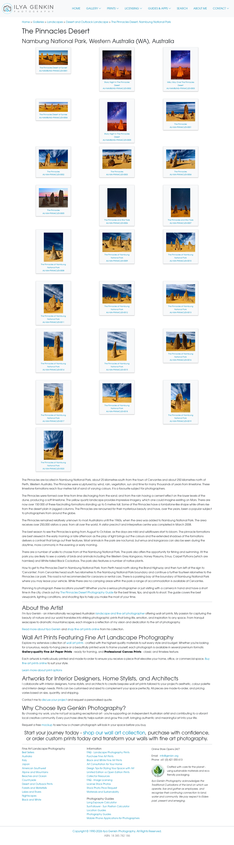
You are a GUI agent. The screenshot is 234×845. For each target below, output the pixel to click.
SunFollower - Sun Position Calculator (108, 806)
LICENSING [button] (133, 8)
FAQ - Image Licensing (99, 780)
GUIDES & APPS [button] (159, 8)
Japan (26, 764)
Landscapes (55, 22)
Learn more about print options (42, 670)
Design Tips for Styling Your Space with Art (110, 768)
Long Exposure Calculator (102, 802)
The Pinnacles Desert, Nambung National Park (141, 22)
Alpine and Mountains (35, 772)
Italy (24, 760)
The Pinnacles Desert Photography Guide (87, 592)
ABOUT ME (200, 8)
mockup (47, 725)
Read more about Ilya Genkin (41, 629)
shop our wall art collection (114, 733)
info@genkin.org (169, 755)
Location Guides (96, 810)
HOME (76, 8)
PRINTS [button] (113, 8)
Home (26, 22)
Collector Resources (98, 776)
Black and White (31, 799)
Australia (27, 756)
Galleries (38, 22)
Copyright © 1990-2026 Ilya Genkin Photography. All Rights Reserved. (117, 831)
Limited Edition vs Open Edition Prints (108, 772)
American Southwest (34, 768)
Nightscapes (29, 795)
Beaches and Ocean (34, 776)
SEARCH (182, 8)
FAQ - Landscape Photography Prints (108, 752)
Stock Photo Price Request (102, 787)
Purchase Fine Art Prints (100, 756)
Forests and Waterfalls (34, 787)
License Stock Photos (99, 783)
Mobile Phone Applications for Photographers (113, 818)
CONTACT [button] (221, 8)
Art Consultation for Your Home (104, 764)
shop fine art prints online (83, 629)
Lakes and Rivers (31, 791)
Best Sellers (28, 752)
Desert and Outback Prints (37, 783)
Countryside (29, 780)
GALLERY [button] (93, 8)
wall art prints (74, 643)
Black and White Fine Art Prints (104, 760)
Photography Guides (99, 814)
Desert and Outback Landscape (87, 22)
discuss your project (54, 699)
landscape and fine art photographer (120, 613)
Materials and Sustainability (103, 791)
